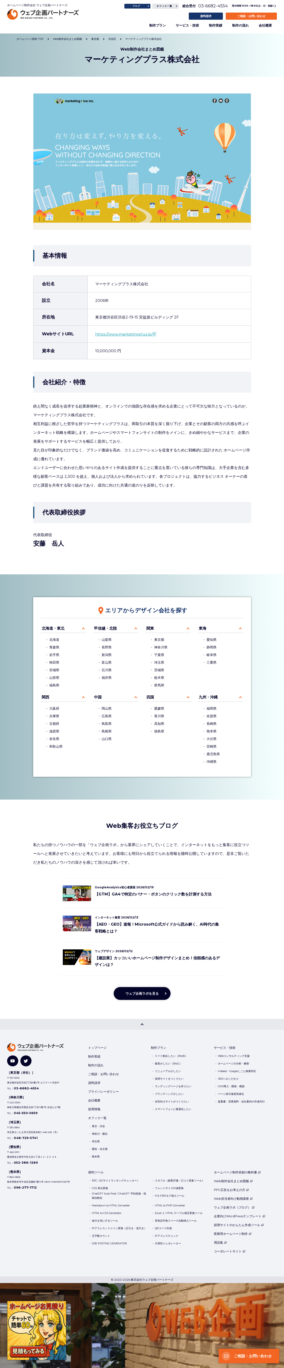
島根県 (107, 731)
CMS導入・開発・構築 (231, 1086)
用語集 (220, 1242)
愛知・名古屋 (100, 1149)
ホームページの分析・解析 (233, 1063)
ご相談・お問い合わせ (251, 16)
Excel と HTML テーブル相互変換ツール (179, 1213)
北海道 (54, 639)
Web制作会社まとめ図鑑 (233, 1181)
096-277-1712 (25, 1187)
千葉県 (159, 655)
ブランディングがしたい (169, 1094)
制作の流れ (240, 25)
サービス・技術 (187, 25)
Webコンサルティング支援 (234, 1056)
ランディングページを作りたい (173, 1086)
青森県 (54, 647)
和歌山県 (56, 746)
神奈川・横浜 (100, 1133)
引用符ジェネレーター (168, 1243)
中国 (98, 697)
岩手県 (54, 655)
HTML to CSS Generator (106, 1213)
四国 (150, 697)
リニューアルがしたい (168, 1071)
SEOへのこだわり (228, 1078)
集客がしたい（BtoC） (168, 1063)
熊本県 (211, 731)
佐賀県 (211, 716)
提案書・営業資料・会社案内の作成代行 (241, 1101)
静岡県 (211, 647)
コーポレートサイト (229, 1251)
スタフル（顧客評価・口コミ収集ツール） (179, 1180)
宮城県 (54, 670)
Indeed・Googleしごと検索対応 (237, 1071)
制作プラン (157, 25)
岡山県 (107, 708)
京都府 (54, 723)
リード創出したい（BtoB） (171, 1056)
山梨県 (107, 639)
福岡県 (211, 708)
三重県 (211, 662)
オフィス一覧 (164, 6)
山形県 (54, 677)
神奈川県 (160, 647)
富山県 (107, 662)
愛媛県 (159, 708)
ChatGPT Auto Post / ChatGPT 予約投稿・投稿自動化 (119, 1195)
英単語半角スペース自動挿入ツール (176, 1220)
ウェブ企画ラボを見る (142, 993)
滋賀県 (54, 731)
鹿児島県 (213, 754)
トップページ (97, 1047)
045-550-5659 (26, 1113)
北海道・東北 (53, 628)
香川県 (159, 716)
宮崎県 (211, 746)
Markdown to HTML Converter (111, 1205)
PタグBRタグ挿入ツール (169, 1195)
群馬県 (159, 685)
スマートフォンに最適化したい (173, 1109)
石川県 (107, 670)
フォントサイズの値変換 (169, 1188)
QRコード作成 (163, 1228)
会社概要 (265, 25)
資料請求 (206, 16)
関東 (150, 628)
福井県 (107, 677)
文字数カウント (101, 1235)
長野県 (107, 647)
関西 (45, 697)
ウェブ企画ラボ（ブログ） (234, 1207)
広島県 (107, 716)
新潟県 (107, 655)
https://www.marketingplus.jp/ (124, 334)
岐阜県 (211, 655)
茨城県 (159, 670)
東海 (202, 628)
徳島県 (159, 731)
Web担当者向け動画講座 (233, 1198)
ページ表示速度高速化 (231, 1094)
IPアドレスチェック (166, 1235)
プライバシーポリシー (103, 1091)
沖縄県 (211, 761)
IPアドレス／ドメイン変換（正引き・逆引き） (119, 1228)
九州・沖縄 (208, 697)
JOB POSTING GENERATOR (109, 1243)
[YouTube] (12, 1061)
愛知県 (211, 639)
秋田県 (54, 662)
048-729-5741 (26, 1138)
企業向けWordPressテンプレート (239, 1216)
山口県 (107, 739)
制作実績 (215, 25)
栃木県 (159, 677)
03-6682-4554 (213, 6)
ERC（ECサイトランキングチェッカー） (116, 1180)
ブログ (136, 6)
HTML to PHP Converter (170, 1205)
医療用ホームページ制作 (233, 1234)
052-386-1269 (26, 1162)
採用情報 (94, 1109)
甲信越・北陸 (105, 628)
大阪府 (54, 708)
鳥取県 (107, 723)
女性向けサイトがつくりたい (172, 1101)
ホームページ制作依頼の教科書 (237, 1172)
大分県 (211, 739)
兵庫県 (54, 716)
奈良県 (54, 739)
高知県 (159, 723)
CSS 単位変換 (100, 1188)
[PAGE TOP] (142, 1024)
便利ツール (96, 1172)
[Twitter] (26, 1061)
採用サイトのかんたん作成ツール (239, 1225)
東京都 (159, 639)
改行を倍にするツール (105, 1220)
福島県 (54, 685)
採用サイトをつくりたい (169, 1078)
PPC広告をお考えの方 (231, 1190)
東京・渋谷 (98, 1126)
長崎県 (211, 723)
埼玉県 (159, 662)
